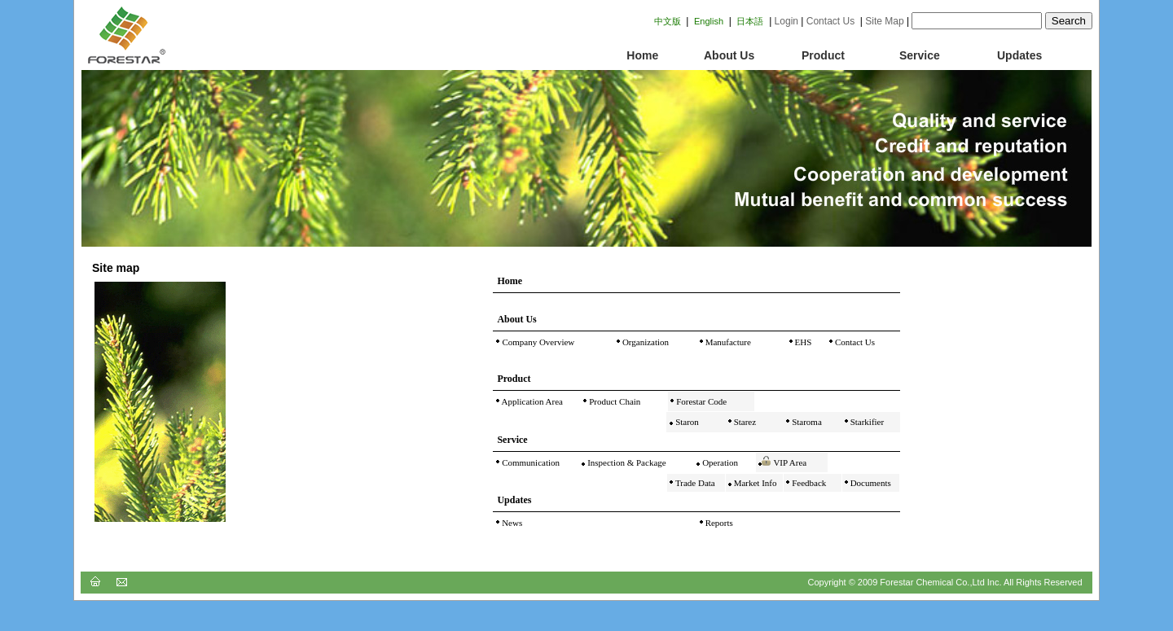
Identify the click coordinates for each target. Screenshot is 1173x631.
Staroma (805, 422)
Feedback (807, 483)
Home (633, 55)
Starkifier (866, 422)
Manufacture (727, 342)
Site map (115, 267)
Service (919, 55)
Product (823, 55)
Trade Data (695, 483)
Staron (685, 422)
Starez (743, 422)
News (510, 523)
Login (786, 21)
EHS (802, 342)
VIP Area (789, 462)
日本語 (749, 21)
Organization (644, 342)
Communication (529, 462)
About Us (729, 55)
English (708, 21)
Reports (718, 523)
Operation (719, 462)
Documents (869, 483)
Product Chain (613, 401)
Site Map (884, 21)
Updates (1019, 55)
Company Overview (538, 342)
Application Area (531, 401)
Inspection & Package (625, 462)
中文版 (667, 21)
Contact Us (830, 21)
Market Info (754, 483)
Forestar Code (700, 401)
